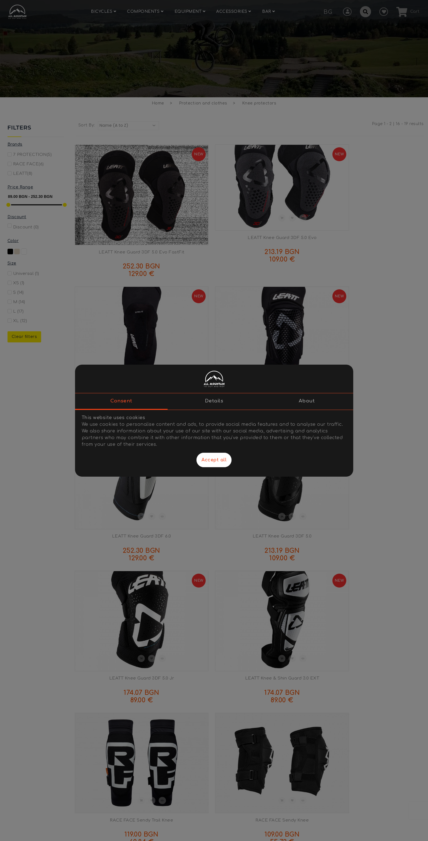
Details (214, 401)
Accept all (214, 459)
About (307, 401)
